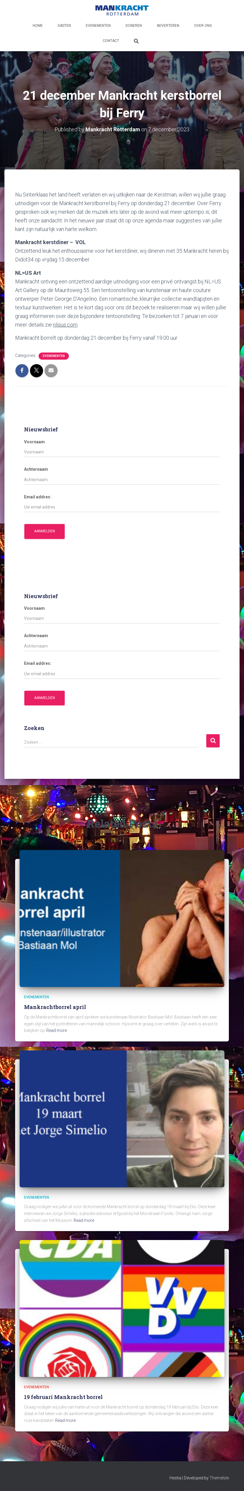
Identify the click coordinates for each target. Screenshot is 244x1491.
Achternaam (36, 469)
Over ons (203, 26)
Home (38, 26)
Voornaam (34, 441)
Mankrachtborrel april (55, 1006)
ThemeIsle (219, 1478)
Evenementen (98, 26)
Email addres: (37, 497)
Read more (56, 1030)
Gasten (64, 26)
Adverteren (168, 26)
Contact (111, 41)
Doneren (134, 26)
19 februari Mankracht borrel (63, 1396)
